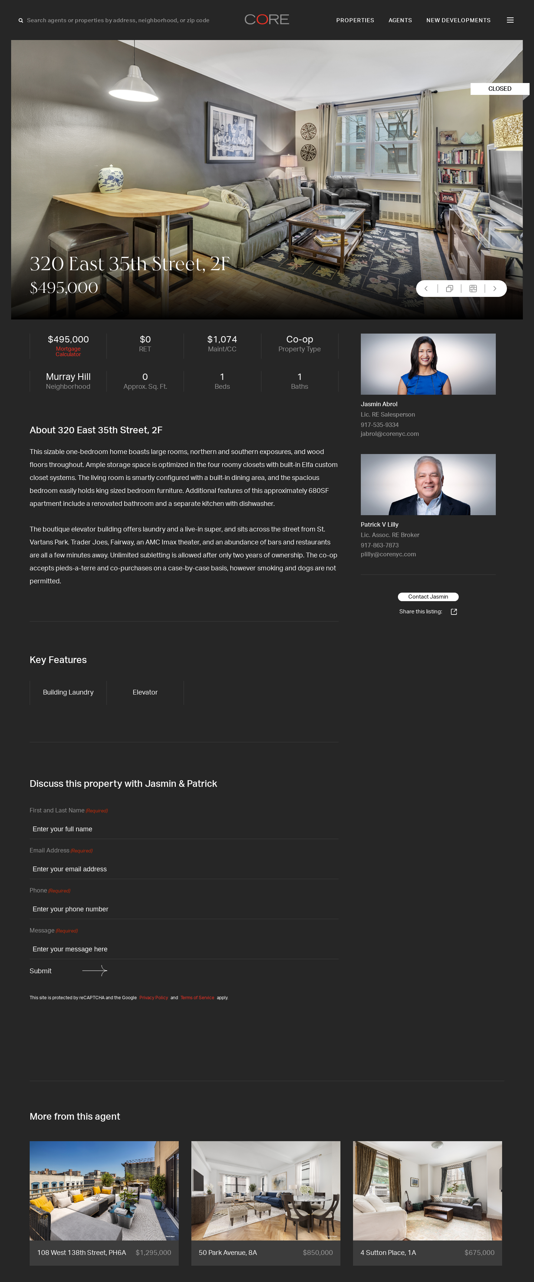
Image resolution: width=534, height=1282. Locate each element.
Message (54, 931)
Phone (50, 891)
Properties (355, 20)
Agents (401, 20)
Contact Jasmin (428, 597)
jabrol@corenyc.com (390, 434)
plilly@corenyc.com (388, 554)
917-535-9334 (380, 425)
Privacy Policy (153, 998)
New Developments (458, 20)
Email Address (61, 851)
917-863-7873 (380, 546)
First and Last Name (69, 811)
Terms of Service (197, 998)
